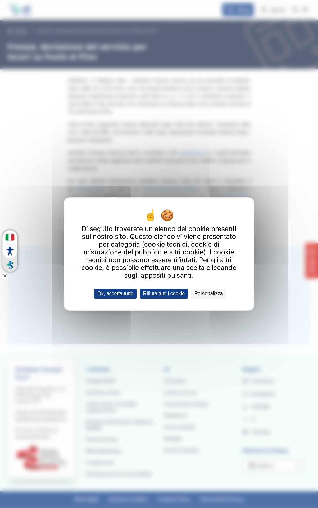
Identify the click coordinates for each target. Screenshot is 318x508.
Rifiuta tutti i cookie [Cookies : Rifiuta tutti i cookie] (164, 293)
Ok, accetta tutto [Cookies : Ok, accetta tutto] (115, 293)
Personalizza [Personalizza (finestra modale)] (208, 293)
